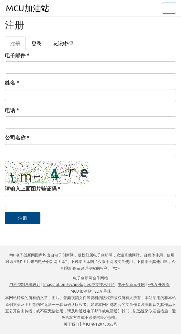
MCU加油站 (27, 8)
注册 (18, 45)
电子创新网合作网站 (90, 278)
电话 (12, 110)
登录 (36, 44)
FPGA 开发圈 (159, 284)
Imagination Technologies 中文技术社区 (79, 284)
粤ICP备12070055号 (99, 324)
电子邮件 (17, 55)
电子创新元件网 (131, 284)
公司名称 (17, 138)
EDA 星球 (102, 291)
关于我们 (71, 324)
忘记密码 (63, 44)
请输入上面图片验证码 (32, 189)
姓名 (12, 83)
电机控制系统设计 (24, 284)
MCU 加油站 (80, 291)
